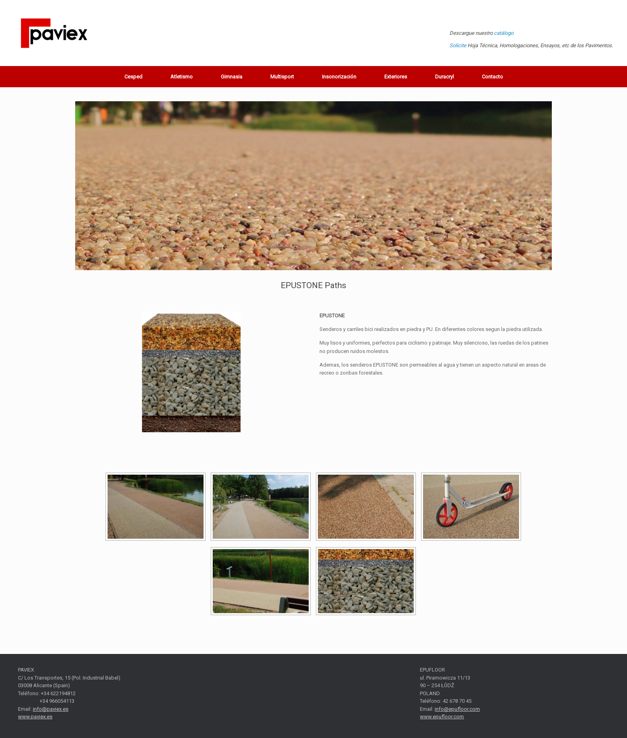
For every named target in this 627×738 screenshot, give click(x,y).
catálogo (503, 33)
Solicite (457, 45)
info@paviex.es (50, 709)
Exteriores (395, 77)
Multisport (282, 77)
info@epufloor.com (457, 709)
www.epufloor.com (442, 717)
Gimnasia (231, 77)
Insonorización (339, 77)
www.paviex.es (35, 717)
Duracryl (444, 77)
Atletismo (181, 77)
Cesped (133, 77)
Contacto (492, 77)
